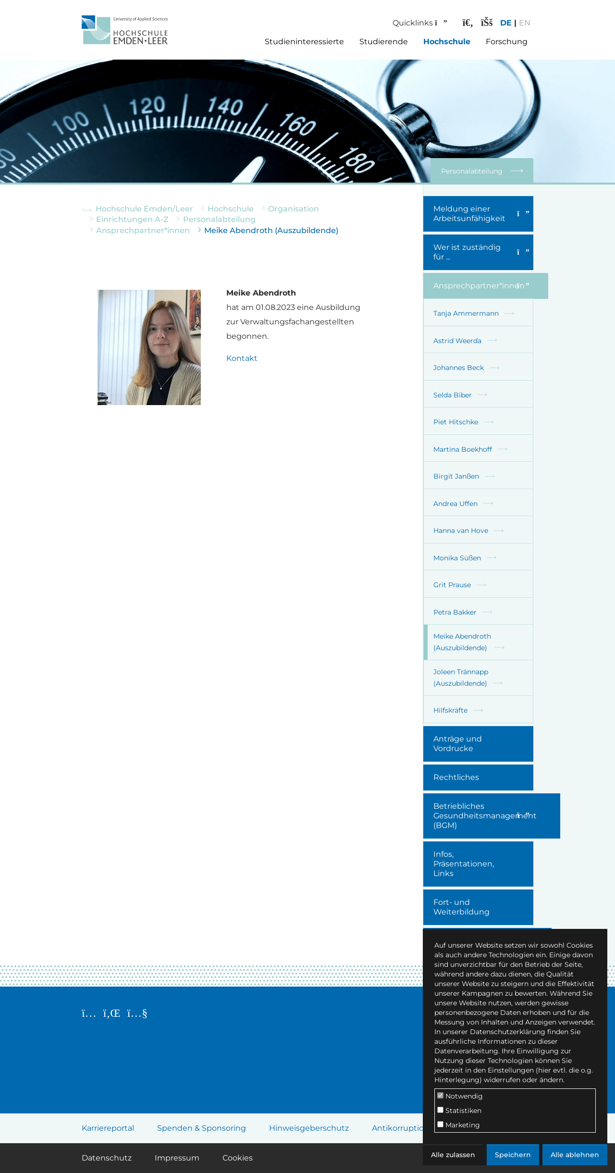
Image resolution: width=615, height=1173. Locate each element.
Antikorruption (400, 1128)
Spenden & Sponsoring (201, 1128)
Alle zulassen (453, 1154)
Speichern (513, 1154)
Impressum (177, 1157)
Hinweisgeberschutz (309, 1128)
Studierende (383, 41)
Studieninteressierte (304, 41)
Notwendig (460, 1096)
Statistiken (459, 1110)
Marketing (458, 1125)
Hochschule (446, 41)
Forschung (507, 41)
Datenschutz (107, 1157)
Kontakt (242, 358)
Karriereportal (108, 1128)
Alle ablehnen (575, 1154)
